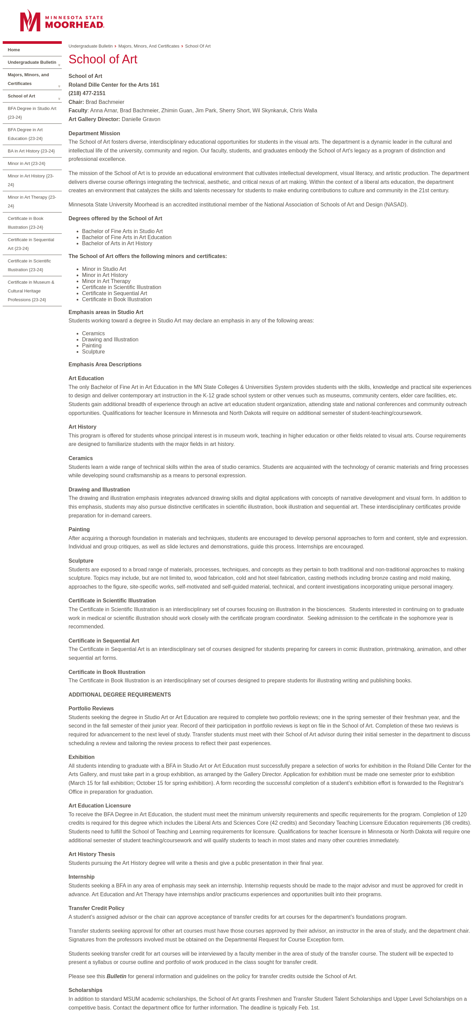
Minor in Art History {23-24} (31, 180)
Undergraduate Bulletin (32, 62)
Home (14, 49)
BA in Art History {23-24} (31, 150)
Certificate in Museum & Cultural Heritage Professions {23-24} (31, 291)
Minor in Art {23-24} (26, 163)
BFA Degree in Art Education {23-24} (25, 134)
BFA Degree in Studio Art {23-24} (32, 113)
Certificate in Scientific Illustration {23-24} (29, 265)
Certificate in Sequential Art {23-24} (31, 244)
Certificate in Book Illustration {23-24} (26, 223)
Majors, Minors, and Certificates (28, 79)
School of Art (21, 95)
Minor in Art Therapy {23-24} (32, 201)
